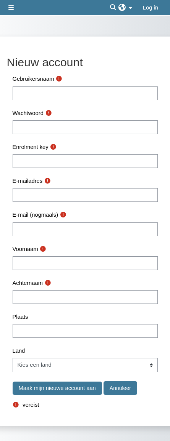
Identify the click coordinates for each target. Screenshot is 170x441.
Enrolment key (31, 147)
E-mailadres (28, 181)
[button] (125, 7)
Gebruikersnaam (33, 79)
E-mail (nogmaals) (35, 215)
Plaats (20, 317)
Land (19, 351)
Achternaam (28, 283)
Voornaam (25, 249)
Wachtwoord (28, 113)
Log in (150, 8)
